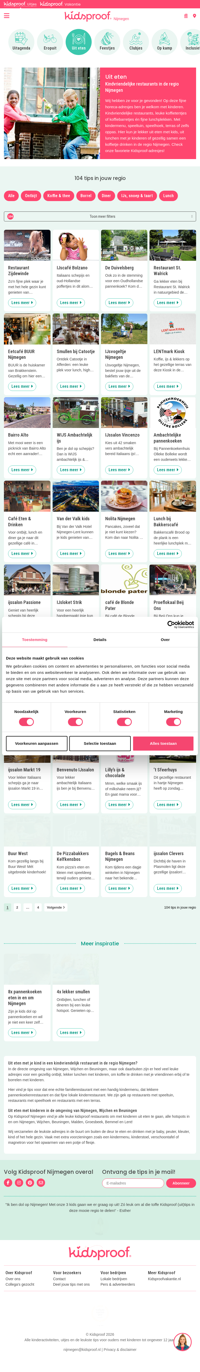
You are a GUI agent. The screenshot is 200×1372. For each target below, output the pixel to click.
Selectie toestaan (100, 743)
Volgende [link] (56, 907)
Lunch (168, 195)
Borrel (85, 195)
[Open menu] (6, 16)
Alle (11, 195)
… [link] (27, 907)
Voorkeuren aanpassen (36, 743)
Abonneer (181, 1183)
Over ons (12, 1290)
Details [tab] (100, 639)
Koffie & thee (58, 195)
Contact (59, 1290)
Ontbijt (31, 195)
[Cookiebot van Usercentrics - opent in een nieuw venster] (171, 624)
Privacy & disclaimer (120, 1361)
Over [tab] (165, 639)
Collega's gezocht (19, 1296)
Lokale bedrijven (114, 1290)
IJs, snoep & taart (137, 195)
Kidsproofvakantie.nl (164, 1290)
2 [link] (17, 907)
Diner (106, 195)
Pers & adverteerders (118, 1296)
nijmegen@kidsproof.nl (82, 1361)
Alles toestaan (163, 743)
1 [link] (7, 907)
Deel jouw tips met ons (71, 1296)
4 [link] (38, 907)
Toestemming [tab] (35, 639)
